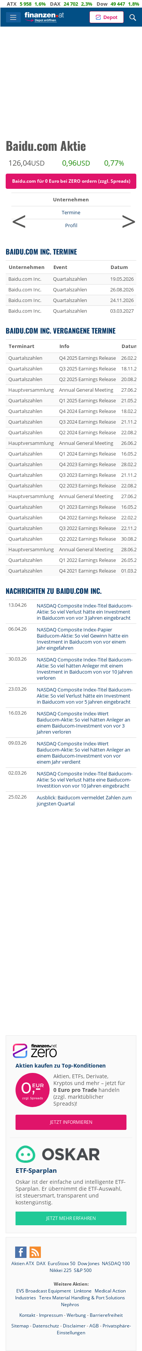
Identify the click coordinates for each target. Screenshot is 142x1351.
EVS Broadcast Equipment (44, 1291)
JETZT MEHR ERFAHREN (71, 1218)
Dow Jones (89, 1263)
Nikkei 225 (61, 1270)
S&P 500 (83, 1270)
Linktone (83, 1291)
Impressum (51, 1315)
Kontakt (27, 1315)
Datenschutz (46, 1326)
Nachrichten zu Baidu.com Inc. (53, 590)
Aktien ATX (22, 1263)
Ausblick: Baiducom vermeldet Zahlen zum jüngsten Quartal (84, 800)
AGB (94, 1326)
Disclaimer (74, 1326)
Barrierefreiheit (106, 1315)
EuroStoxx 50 (61, 1263)
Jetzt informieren (71, 1122)
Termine (71, 212)
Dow (107, 3)
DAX (60, 3)
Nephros (70, 1304)
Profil (71, 225)
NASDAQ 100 (116, 1263)
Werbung (76, 1315)
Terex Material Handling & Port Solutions (82, 1297)
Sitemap (20, 1326)
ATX (17, 3)
